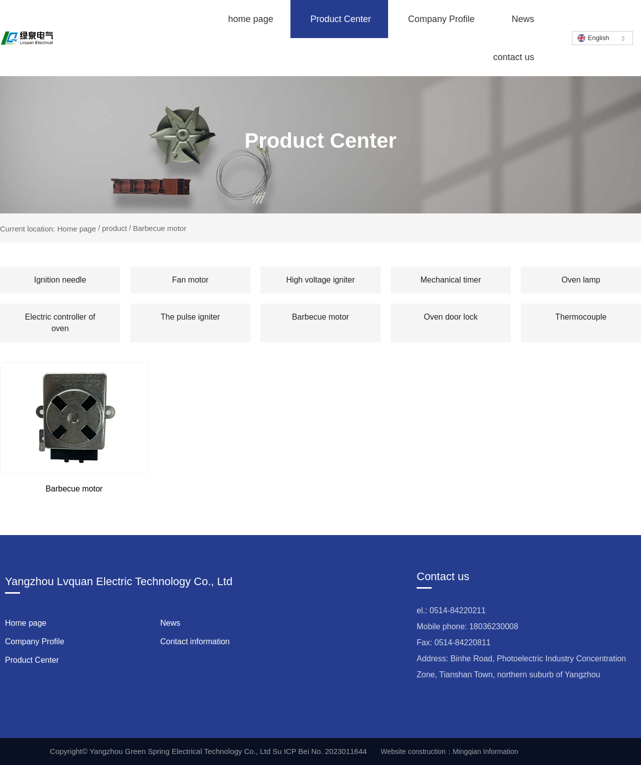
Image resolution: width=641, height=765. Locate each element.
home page (250, 19)
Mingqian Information (485, 751)
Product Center (340, 19)
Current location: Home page (49, 228)
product (114, 228)
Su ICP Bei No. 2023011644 (319, 751)
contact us (513, 57)
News (523, 19)
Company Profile (441, 19)
